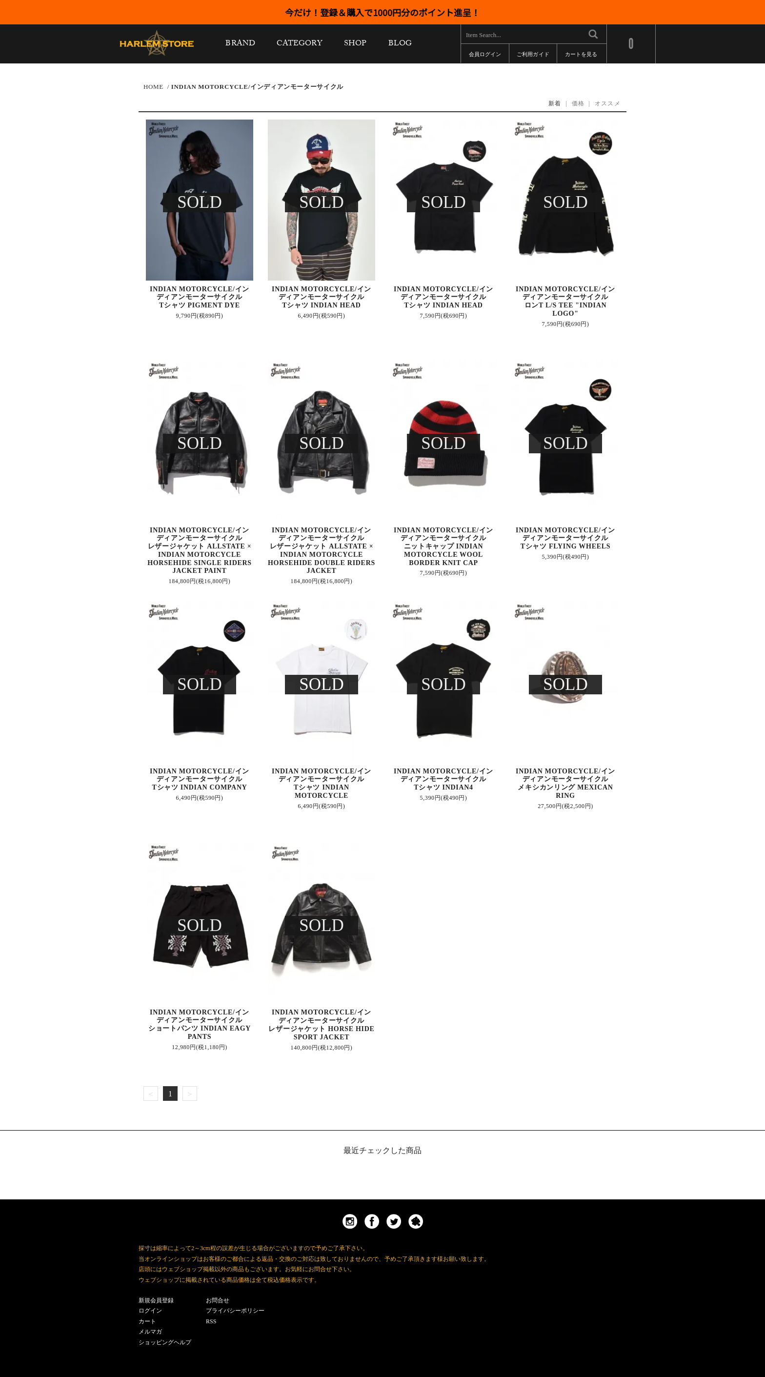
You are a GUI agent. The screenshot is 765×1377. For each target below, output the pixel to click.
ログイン (150, 1310)
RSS (211, 1321)
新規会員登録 (156, 1300)
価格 (578, 103)
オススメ (608, 103)
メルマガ (150, 1331)
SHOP (355, 45)
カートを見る (581, 56)
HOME (153, 86)
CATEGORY (299, 45)
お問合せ (217, 1300)
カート (147, 1321)
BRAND (240, 45)
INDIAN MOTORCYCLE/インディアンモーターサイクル (257, 86)
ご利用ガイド (533, 56)
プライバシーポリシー (235, 1310)
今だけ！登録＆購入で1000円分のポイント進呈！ (382, 12)
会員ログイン (485, 56)
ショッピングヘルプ (165, 1342)
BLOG (400, 45)
